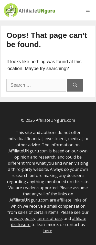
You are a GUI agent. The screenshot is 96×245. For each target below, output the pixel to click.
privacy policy (22, 218)
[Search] (75, 85)
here (47, 230)
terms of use (49, 218)
